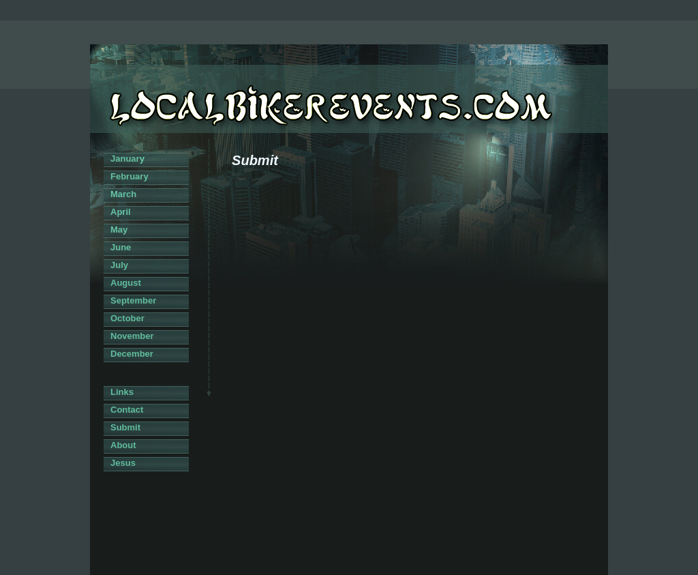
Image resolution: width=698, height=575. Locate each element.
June (120, 247)
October (127, 318)
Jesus (123, 463)
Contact (126, 409)
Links (122, 392)
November (132, 336)
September (133, 300)
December (131, 354)
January (127, 158)
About (123, 445)
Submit (125, 427)
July (119, 265)
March (123, 194)
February (129, 176)
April (120, 212)
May (118, 229)
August (125, 283)
